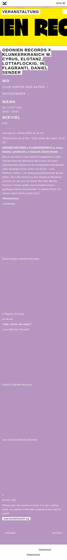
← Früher (8, 533)
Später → (58, 533)
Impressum (45, 549)
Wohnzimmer (14, 93)
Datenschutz (33, 554)
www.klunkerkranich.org (16, 518)
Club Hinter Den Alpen (23, 87)
